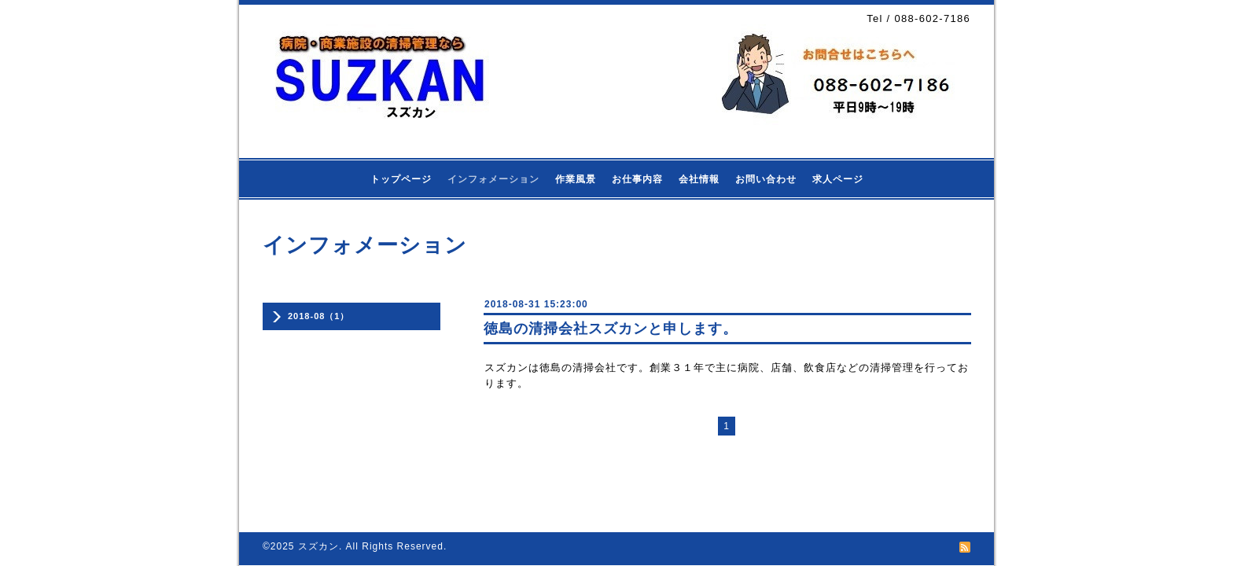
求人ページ (837, 179)
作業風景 (575, 179)
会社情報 (699, 179)
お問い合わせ (766, 179)
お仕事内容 (637, 179)
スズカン (318, 546)
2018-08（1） (319, 316)
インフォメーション (493, 179)
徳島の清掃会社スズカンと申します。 (611, 328)
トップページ (401, 179)
